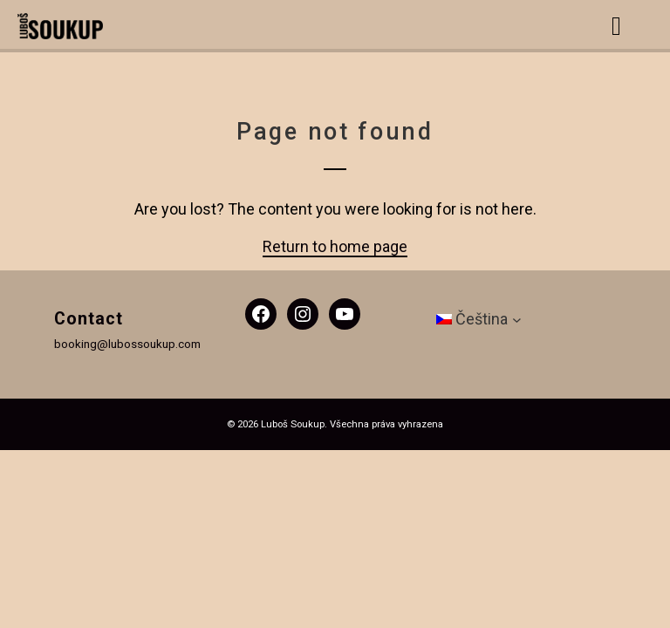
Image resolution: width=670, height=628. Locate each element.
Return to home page (335, 246)
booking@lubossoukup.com (127, 344)
